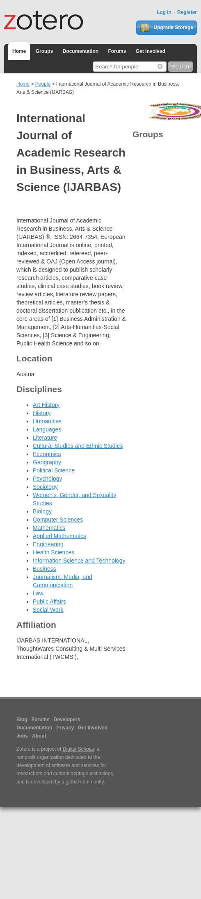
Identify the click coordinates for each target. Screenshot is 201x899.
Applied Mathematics (59, 536)
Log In (164, 12)
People (42, 84)
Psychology (47, 478)
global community (84, 782)
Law (38, 593)
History (42, 413)
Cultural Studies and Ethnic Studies (78, 446)
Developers (67, 719)
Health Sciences (53, 552)
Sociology (45, 487)
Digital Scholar (78, 749)
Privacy (65, 728)
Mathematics (49, 527)
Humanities (47, 421)
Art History (46, 405)
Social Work (48, 609)
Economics (47, 454)
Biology (42, 511)
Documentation (80, 51)
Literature (45, 437)
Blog (21, 719)
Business (44, 568)
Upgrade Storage (166, 28)
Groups (44, 51)
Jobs (22, 736)
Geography (47, 462)
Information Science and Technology (79, 560)
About (39, 736)
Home (19, 51)
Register (187, 12)
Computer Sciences (58, 519)
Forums (117, 51)
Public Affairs (49, 601)
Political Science (54, 470)
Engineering (48, 544)
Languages (47, 429)
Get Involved (150, 51)
